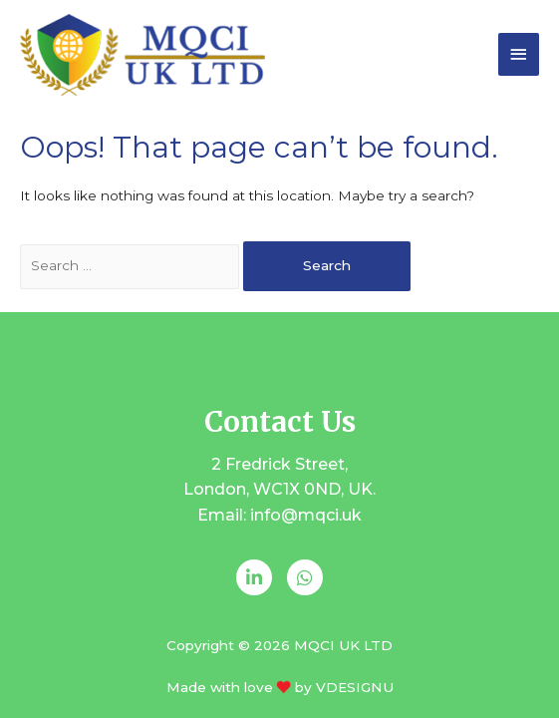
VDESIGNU (355, 687)
